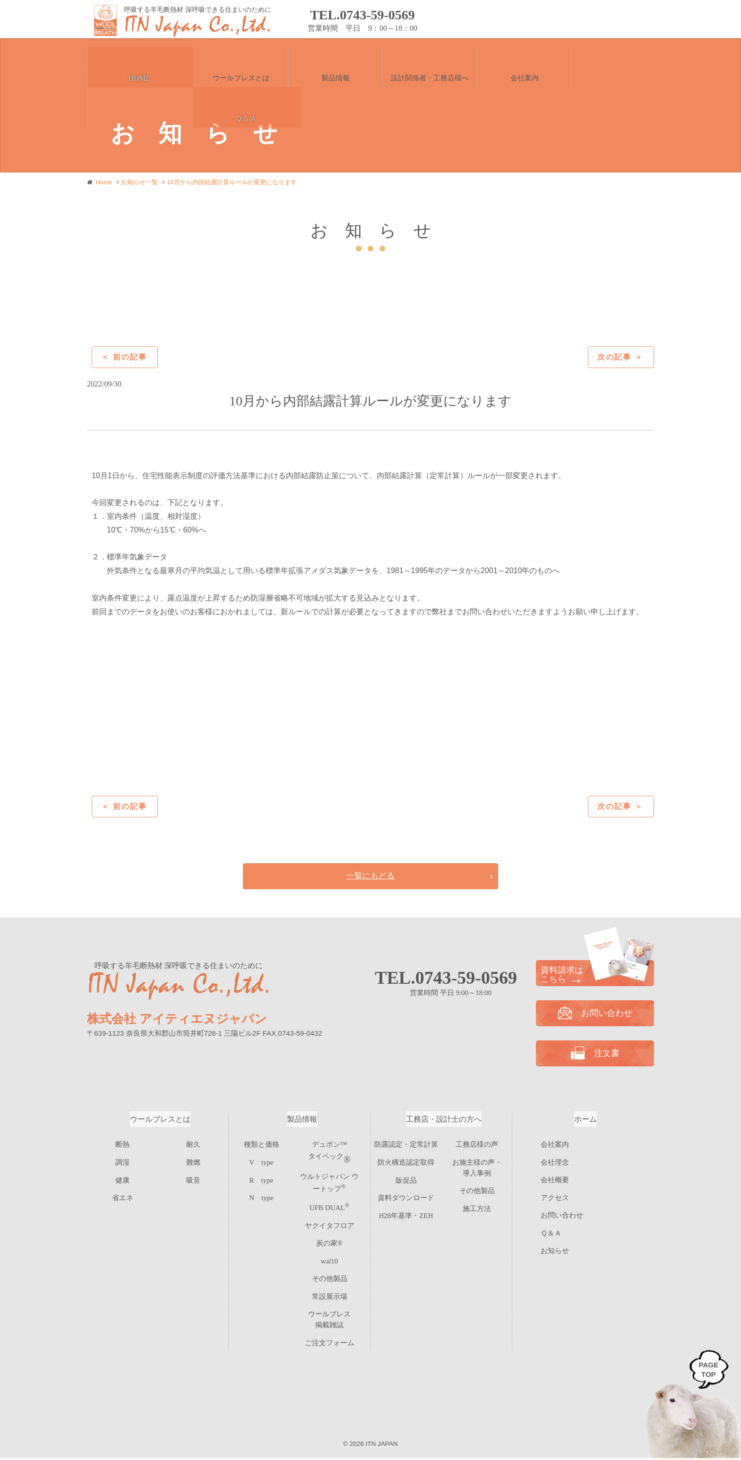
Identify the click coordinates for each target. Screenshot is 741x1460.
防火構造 (406, 1161)
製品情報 (302, 1121)
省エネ (122, 1194)
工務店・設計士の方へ (444, 1121)
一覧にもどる (370, 877)
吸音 (193, 1178)
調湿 (122, 1161)
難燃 (193, 1161)
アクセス (555, 1199)
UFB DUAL (329, 1204)
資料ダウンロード (406, 1194)
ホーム (585, 1121)
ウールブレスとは (160, 1121)
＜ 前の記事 (123, 357)
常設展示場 (329, 1285)
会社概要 (555, 1181)
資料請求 (538, 20)
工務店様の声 (476, 1145)
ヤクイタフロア (329, 1220)
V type (261, 1161)
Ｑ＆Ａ (551, 1234)
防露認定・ (406, 1145)
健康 (122, 1178)
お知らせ (555, 1252)
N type (261, 1194)
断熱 (122, 1145)
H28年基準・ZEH (406, 1210)
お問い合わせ (460, 20)
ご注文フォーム (329, 1318)
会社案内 (555, 1146)
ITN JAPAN (382, 1445)
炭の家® (329, 1237)
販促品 (406, 1178)
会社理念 (555, 1164)
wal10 (329, 1253)
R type (261, 1178)
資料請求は (595, 976)
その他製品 (329, 1269)
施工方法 (477, 1203)
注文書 (615, 20)
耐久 (193, 1145)
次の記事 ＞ (620, 357)
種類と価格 (261, 1145)
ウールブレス (329, 1302)
